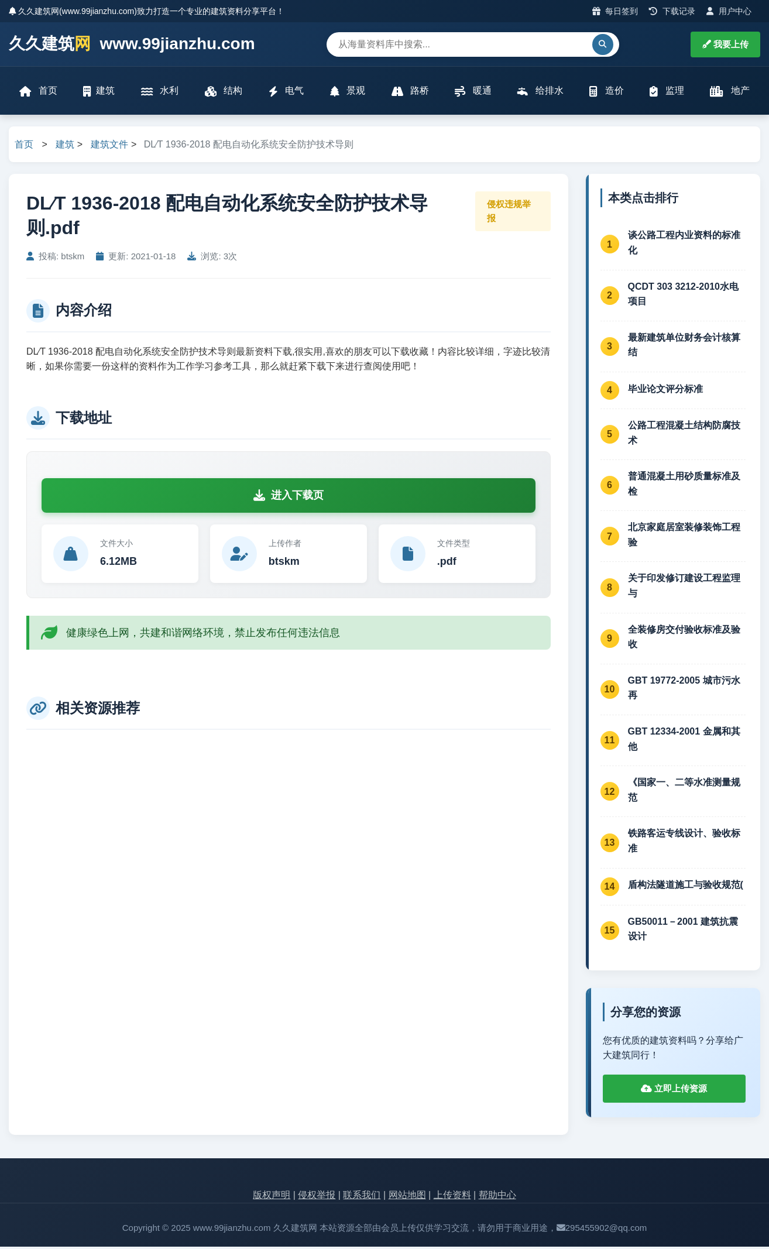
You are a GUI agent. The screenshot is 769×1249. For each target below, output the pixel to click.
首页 (39, 92)
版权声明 (271, 1197)
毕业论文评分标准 (665, 391)
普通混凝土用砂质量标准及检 (684, 486)
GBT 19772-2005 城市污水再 (684, 690)
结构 (223, 92)
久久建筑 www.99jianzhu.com (132, 44)
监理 (666, 92)
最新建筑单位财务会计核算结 (684, 347)
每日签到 (615, 11)
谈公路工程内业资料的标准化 (684, 245)
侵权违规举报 (509, 213)
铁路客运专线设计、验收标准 (684, 843)
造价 (606, 92)
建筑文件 (109, 147)
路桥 (409, 92)
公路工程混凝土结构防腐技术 (684, 435)
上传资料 (452, 1197)
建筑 (100, 92)
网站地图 (407, 1197)
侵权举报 (316, 1197)
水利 (160, 92)
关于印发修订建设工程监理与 (684, 588)
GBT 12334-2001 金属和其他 (684, 741)
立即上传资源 (674, 1091)
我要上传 (725, 44)
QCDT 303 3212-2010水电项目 (683, 296)
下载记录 (672, 11)
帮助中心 (497, 1197)
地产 (728, 92)
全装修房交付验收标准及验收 (684, 639)
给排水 (540, 92)
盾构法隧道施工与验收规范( (685, 887)
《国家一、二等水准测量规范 (684, 792)
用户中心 (728, 11)
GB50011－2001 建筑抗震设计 (683, 931)
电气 (286, 92)
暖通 (473, 92)
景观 (347, 92)
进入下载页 (288, 497)
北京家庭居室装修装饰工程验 (684, 537)
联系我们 (361, 1197)
